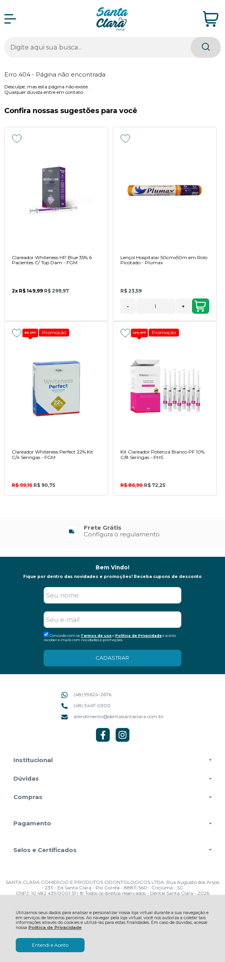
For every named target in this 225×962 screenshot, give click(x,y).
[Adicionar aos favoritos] (17, 138)
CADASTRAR (112, 658)
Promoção (54, 332)
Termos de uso (96, 635)
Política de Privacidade (55, 927)
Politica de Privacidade (138, 635)
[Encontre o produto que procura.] (206, 47)
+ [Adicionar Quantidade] (183, 306)
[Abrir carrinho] (211, 19)
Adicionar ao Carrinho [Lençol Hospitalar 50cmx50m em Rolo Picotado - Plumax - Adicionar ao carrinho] (200, 306)
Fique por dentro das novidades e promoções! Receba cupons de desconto (112, 576)
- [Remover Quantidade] (128, 306)
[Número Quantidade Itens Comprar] (155, 306)
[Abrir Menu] (10, 19)
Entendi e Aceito (50, 945)
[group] (112, 531)
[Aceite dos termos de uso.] (46, 634)
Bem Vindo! (112, 567)
